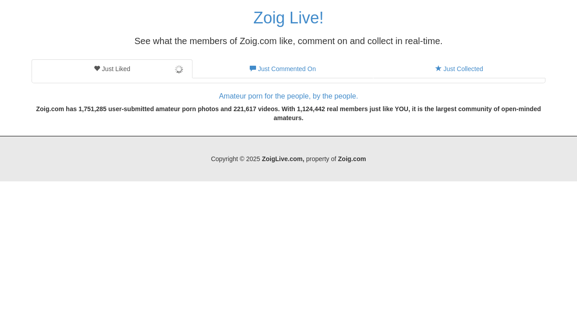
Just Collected (459, 68)
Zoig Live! (288, 18)
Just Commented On (283, 68)
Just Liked (138, 69)
